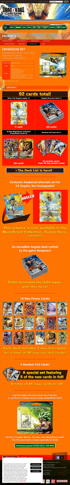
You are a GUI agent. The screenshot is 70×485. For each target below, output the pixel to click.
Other (43, 44)
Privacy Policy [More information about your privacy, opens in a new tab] (23, 481)
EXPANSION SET (33, 44)
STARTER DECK (34, 41)
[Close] (40, 460)
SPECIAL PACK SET (9, 44)
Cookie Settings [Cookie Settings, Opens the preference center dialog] (35, 471)
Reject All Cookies (36, 467)
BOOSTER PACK (7, 41)
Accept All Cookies (36, 464)
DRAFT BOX (22, 44)
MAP (67, 1)
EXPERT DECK (46, 41)
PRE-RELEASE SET (21, 41)
